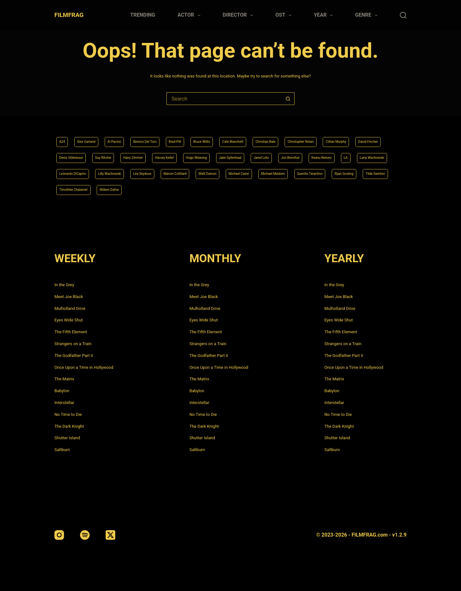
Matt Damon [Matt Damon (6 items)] (386, 171)
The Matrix (64, 378)
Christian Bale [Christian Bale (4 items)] (312, 136)
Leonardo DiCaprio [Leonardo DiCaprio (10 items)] (218, 171)
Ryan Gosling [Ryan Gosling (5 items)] (205, 189)
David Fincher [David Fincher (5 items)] (113, 154)
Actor (190, 15)
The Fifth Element (70, 331)
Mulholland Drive (69, 308)
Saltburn (62, 449)
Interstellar (64, 402)
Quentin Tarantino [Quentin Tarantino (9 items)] (162, 189)
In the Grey (64, 284)
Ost (284, 15)
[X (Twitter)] (110, 535)
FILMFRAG (69, 15)
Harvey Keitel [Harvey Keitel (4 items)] (270, 154)
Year (324, 15)
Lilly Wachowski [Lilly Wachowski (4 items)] (265, 171)
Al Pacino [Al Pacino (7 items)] (126, 136)
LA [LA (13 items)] (139, 171)
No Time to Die (68, 414)
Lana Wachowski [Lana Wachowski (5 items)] (171, 171)
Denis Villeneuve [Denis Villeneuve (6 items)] (155, 154)
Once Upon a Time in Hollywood (83, 367)
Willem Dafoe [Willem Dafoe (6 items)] (333, 189)
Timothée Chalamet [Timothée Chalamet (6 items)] (288, 189)
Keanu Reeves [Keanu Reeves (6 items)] (111, 171)
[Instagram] (59, 535)
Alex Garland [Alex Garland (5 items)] (92, 136)
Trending (142, 15)
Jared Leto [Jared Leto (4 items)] (390, 154)
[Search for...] (224, 98)
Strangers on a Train (73, 343)
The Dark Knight (69, 426)
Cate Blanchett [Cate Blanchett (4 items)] (271, 136)
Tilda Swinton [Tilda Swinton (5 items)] (243, 189)
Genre (367, 15)
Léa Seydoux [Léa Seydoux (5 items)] (305, 171)
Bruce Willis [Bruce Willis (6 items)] (233, 136)
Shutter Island (67, 437)
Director (239, 15)
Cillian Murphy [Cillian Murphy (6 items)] (73, 154)
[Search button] (288, 98)
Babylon (61, 390)
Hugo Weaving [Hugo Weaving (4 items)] (309, 154)
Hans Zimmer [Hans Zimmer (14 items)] (231, 154)
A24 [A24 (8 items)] (63, 136)
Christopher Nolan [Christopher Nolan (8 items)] (356, 136)
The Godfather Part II (73, 355)
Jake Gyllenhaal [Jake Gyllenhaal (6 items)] (352, 154)
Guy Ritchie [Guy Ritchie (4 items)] (194, 154)
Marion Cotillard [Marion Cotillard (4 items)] (346, 171)
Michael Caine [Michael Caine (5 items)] (73, 189)
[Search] (403, 15)
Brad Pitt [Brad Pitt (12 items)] (200, 136)
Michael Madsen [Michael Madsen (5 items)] (116, 189)
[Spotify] (85, 535)
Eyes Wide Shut (68, 320)
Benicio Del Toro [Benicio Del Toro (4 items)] (164, 136)
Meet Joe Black (68, 296)
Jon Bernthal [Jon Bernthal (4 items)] (72, 171)
